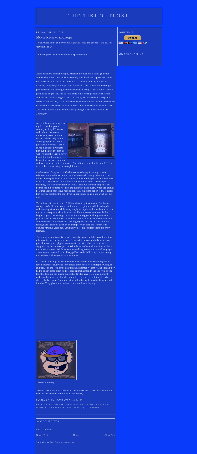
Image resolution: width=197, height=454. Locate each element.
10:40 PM (77, 400)
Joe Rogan (71, 404)
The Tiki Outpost (98, 15)
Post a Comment (44, 429)
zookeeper (92, 407)
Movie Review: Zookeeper (55, 37)
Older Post (109, 435)
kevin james (101, 404)
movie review (53, 407)
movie (39, 407)
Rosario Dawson (73, 407)
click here (101, 390)
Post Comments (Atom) (62, 442)
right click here (78, 42)
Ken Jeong (86, 404)
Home (76, 435)
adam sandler (55, 404)
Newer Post (42, 435)
